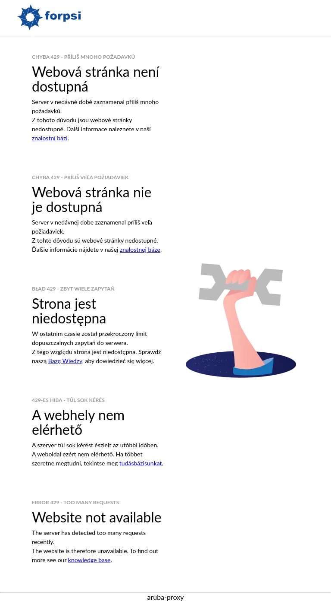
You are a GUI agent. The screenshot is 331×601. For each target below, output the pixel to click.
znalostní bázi (50, 138)
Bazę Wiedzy (65, 360)
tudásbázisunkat (140, 463)
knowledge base (89, 559)
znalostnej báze (140, 249)
